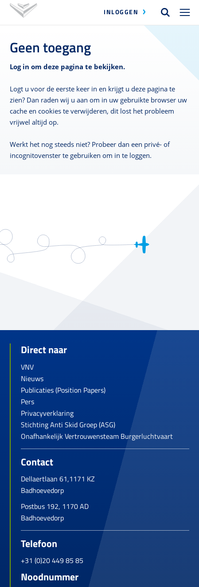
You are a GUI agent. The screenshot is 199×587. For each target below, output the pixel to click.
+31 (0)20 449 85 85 (52, 560)
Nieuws (32, 378)
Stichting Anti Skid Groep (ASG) (68, 424)
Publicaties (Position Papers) (63, 390)
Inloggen (121, 11)
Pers (27, 401)
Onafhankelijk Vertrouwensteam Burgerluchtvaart (97, 436)
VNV (27, 367)
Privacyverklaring (47, 413)
